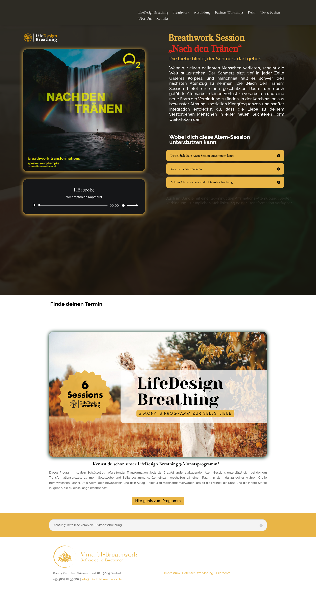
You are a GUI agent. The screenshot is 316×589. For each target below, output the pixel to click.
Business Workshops (229, 13)
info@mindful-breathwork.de (102, 579)
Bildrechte (223, 573)
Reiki (252, 13)
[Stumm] (123, 205)
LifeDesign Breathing (153, 13)
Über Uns (145, 19)
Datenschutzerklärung (198, 573)
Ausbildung (202, 13)
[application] (84, 205)
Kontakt (162, 19)
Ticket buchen (270, 13)
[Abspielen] (34, 205)
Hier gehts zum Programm (158, 501)
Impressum (172, 573)
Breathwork (181, 13)
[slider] (74, 205)
